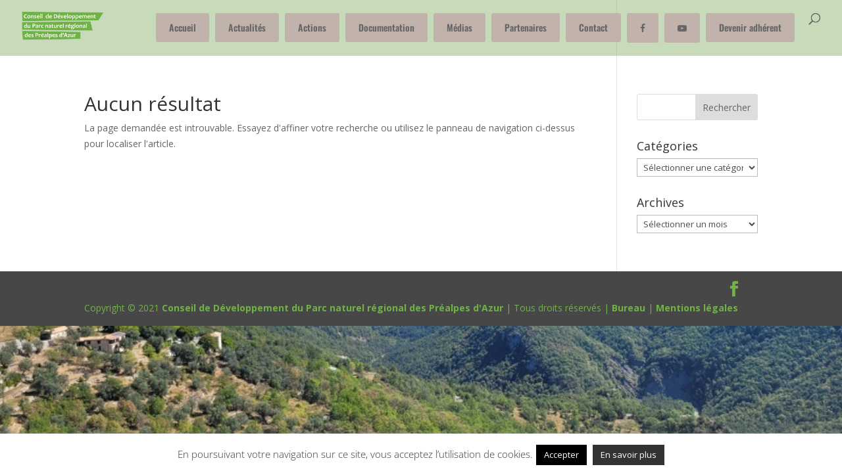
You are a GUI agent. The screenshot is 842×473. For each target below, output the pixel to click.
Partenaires (526, 27)
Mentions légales (697, 308)
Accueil (182, 27)
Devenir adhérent (750, 27)
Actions (312, 27)
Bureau (628, 308)
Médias (459, 27)
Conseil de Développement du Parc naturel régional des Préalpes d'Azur (332, 308)
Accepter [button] (561, 455)
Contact (593, 27)
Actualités (247, 27)
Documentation (386, 27)
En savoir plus (628, 455)
